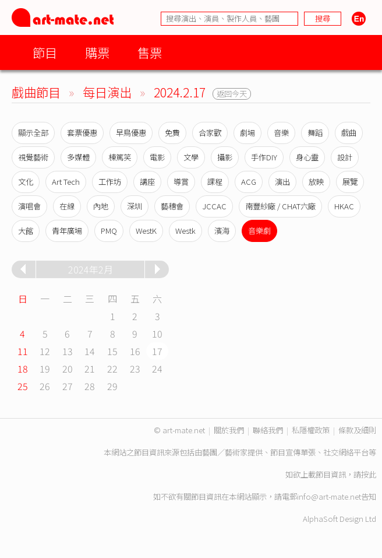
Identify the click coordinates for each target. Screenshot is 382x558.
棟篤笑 (119, 157)
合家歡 (210, 132)
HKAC (344, 206)
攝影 (224, 157)
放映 (316, 181)
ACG (248, 181)
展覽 (350, 181)
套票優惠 (82, 132)
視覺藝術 (33, 157)
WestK (146, 230)
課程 (214, 181)
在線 (67, 206)
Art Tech (66, 181)
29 (112, 386)
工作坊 (109, 181)
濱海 (221, 230)
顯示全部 (33, 132)
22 (112, 368)
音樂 (281, 132)
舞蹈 (315, 132)
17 (157, 351)
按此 (368, 474)
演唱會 (29, 206)
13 (67, 351)
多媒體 (78, 157)
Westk (185, 230)
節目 (45, 52)
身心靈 (307, 157)
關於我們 (229, 430)
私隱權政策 (311, 430)
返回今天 (232, 93)
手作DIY (264, 157)
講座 (147, 181)
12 (45, 351)
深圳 (134, 206)
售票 (149, 52)
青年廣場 (67, 230)
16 (135, 351)
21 (89, 368)
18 (22, 368)
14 (89, 351)
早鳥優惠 (131, 132)
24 (157, 368)
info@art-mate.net (329, 496)
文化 (25, 181)
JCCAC (214, 206)
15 (112, 351)
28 (89, 386)
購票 (97, 52)
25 (22, 386)
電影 (157, 157)
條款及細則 (357, 430)
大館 (25, 230)
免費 (172, 132)
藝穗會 (172, 206)
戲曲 (348, 132)
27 (67, 386)
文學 (191, 157)
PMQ (109, 230)
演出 (282, 181)
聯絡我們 (268, 430)
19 (45, 368)
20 (67, 368)
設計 (344, 157)
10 (157, 334)
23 (135, 368)
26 (45, 386)
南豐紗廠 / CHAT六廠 (280, 206)
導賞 (181, 181)
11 (22, 351)
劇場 (247, 132)
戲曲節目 (36, 92)
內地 (100, 206)
